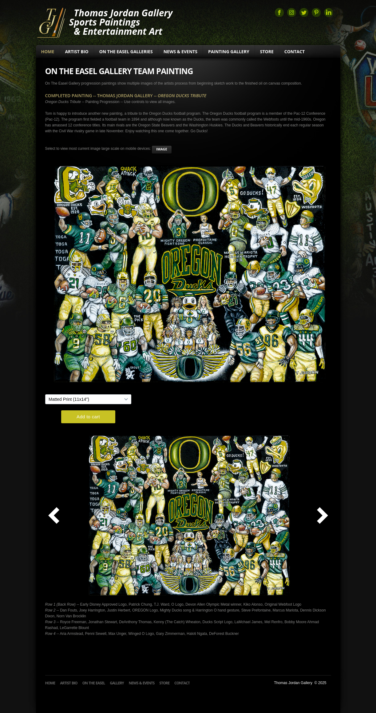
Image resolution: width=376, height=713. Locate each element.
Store (267, 51)
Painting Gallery (228, 51)
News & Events (180, 51)
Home (47, 51)
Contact (294, 51)
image (161, 149)
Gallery (117, 683)
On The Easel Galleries (126, 51)
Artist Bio (76, 51)
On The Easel (93, 683)
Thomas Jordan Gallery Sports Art (51, 22)
